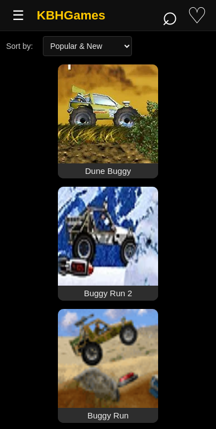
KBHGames (71, 15)
